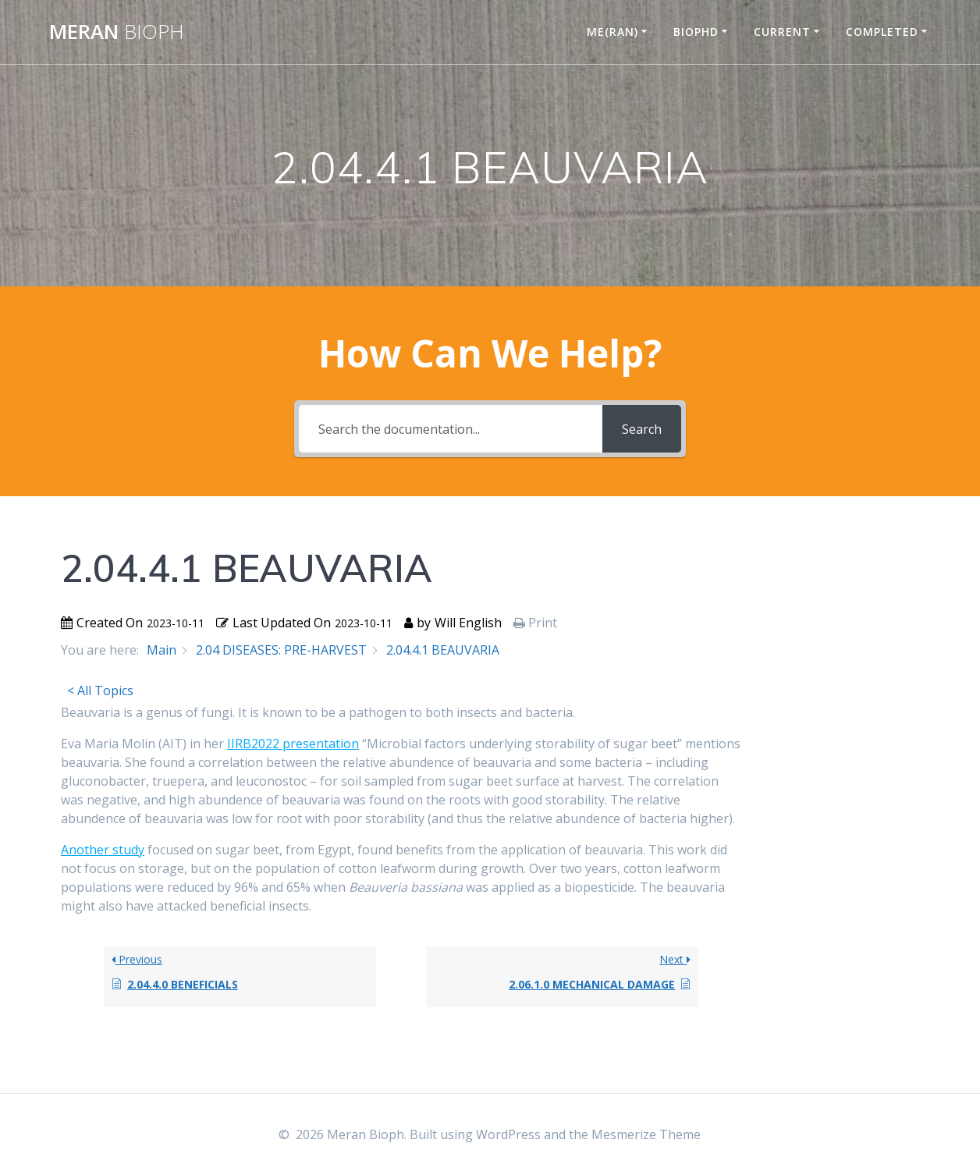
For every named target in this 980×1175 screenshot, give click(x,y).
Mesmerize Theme (646, 1134)
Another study (102, 849)
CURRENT (782, 31)
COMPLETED (882, 31)
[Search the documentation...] (450, 429)
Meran (116, 32)
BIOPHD (696, 31)
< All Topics (100, 690)
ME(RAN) (612, 31)
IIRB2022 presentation (293, 743)
